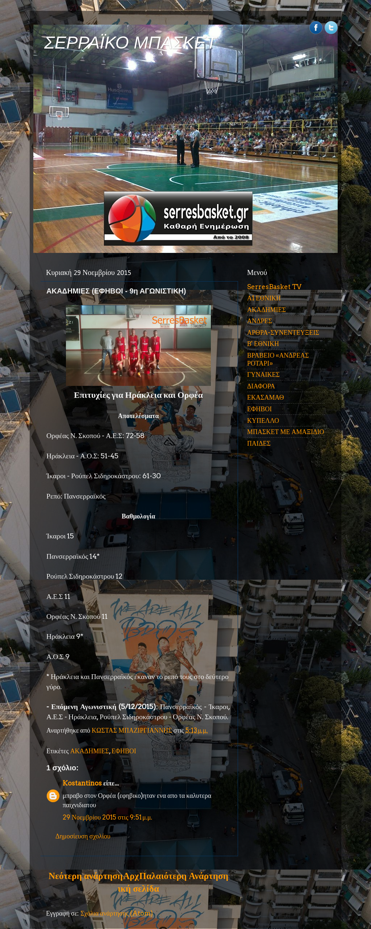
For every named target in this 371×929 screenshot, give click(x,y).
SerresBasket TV (274, 287)
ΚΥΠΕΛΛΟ (263, 420)
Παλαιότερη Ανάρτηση (183, 875)
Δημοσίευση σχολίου (83, 836)
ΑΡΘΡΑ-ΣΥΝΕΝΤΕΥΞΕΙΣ (283, 332)
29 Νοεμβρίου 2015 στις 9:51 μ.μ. (107, 817)
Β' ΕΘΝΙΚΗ (263, 343)
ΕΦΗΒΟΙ (124, 751)
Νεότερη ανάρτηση (85, 875)
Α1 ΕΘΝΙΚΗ (264, 298)
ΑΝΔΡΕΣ (259, 321)
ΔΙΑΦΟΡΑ (261, 386)
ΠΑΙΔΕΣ (259, 443)
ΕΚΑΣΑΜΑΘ (265, 397)
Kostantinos (82, 783)
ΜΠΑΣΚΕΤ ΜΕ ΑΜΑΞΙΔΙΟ (285, 432)
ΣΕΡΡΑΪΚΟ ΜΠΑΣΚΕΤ (130, 42)
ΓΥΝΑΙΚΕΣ (263, 374)
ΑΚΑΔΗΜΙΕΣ (89, 751)
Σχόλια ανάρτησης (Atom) (116, 913)
